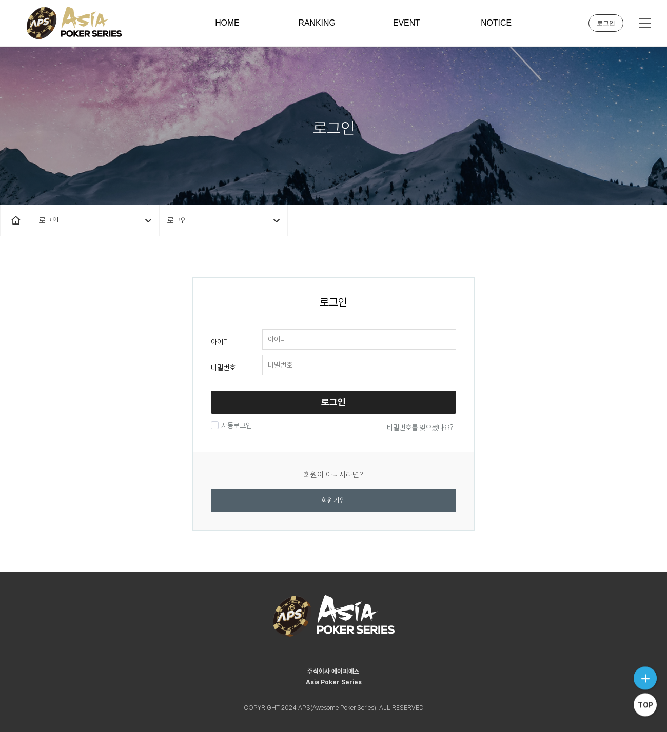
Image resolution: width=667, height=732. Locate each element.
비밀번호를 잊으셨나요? (420, 427)
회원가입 (333, 500)
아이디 (220, 342)
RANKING (317, 22)
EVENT (406, 22)
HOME (227, 22)
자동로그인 (235, 425)
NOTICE (496, 22)
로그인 (606, 23)
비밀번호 (223, 367)
